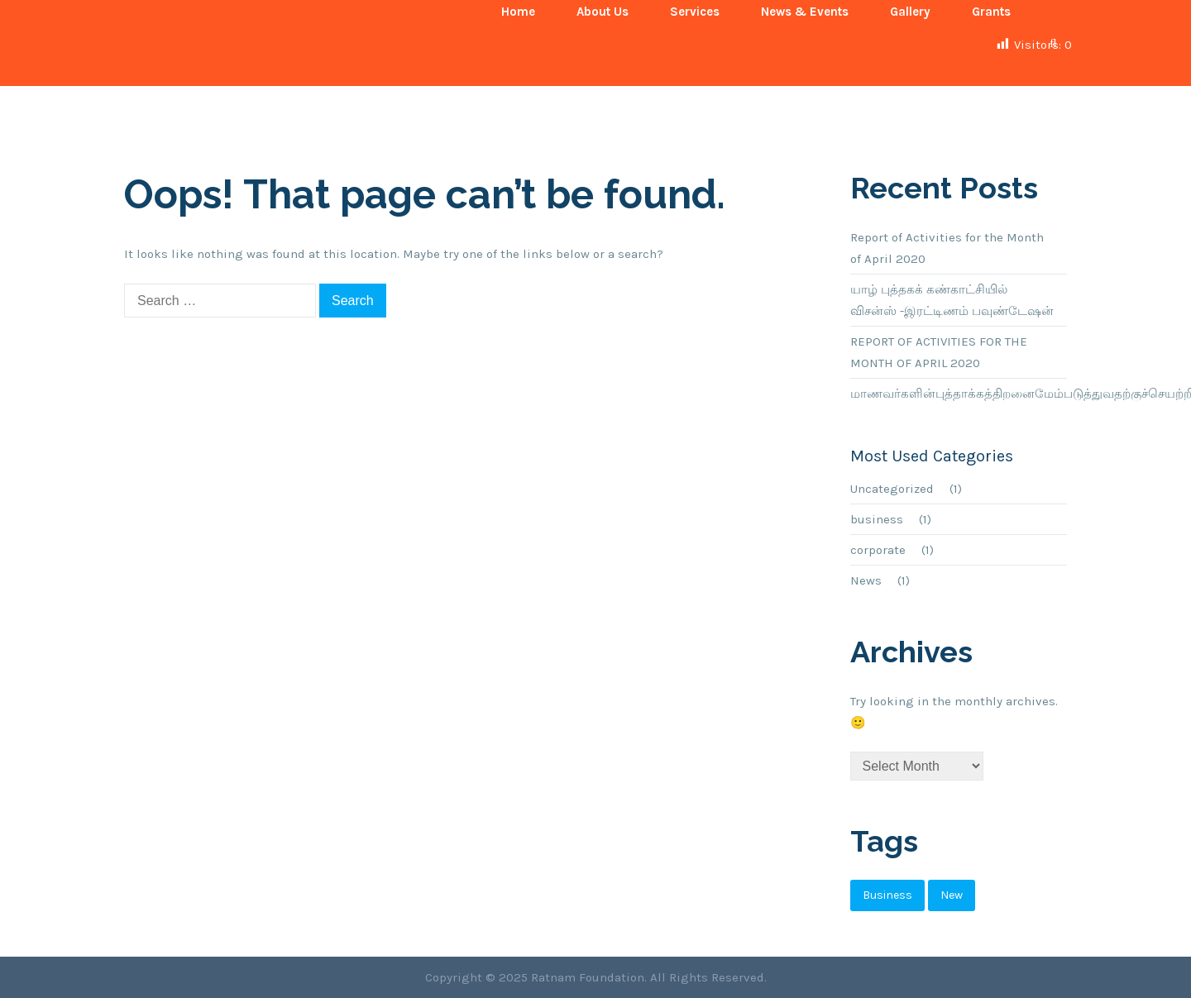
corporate (878, 549)
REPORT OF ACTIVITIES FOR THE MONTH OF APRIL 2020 (938, 352)
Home (518, 11)
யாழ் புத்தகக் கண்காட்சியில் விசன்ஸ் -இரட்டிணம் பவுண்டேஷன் (952, 300)
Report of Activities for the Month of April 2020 (947, 248)
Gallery (910, 11)
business (876, 519)
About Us (602, 11)
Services (695, 11)
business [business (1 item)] (887, 895)
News (866, 580)
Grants (991, 11)
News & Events (805, 11)
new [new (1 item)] (951, 895)
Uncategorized (892, 488)
